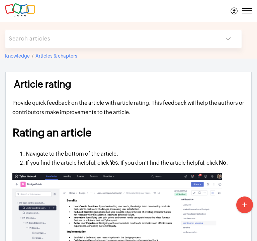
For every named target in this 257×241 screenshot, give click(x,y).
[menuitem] (234, 10)
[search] (110, 39)
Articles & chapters (56, 56)
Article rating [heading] (42, 84)
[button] (234, 10)
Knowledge (17, 56)
